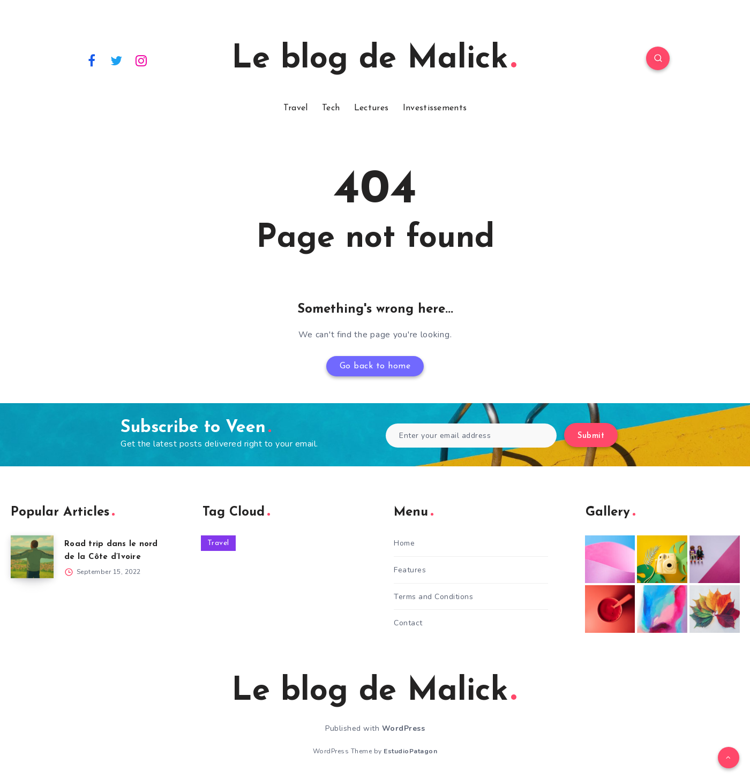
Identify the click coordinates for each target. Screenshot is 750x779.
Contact (408, 623)
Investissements (435, 108)
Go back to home (375, 366)
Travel (295, 108)
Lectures (371, 108)
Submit (591, 436)
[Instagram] (141, 60)
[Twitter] (117, 60)
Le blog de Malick (373, 59)
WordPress (403, 728)
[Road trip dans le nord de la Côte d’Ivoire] (32, 556)
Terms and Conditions (433, 597)
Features (410, 570)
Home (404, 543)
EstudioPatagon (410, 751)
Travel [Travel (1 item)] (218, 543)
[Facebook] (91, 60)
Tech (331, 108)
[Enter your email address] (471, 435)
